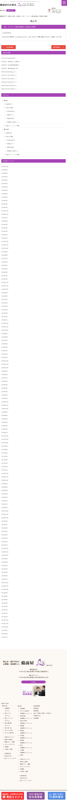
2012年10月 (4, 627)
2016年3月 (4, 501)
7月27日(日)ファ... (9, 75)
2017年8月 (4, 449)
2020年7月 (4, 340)
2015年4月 (4, 535)
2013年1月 (4, 617)
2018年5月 (4, 422)
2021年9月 (4, 292)
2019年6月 (4, 381)
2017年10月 (4, 443)
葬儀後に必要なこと (13, 122)
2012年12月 (4, 620)
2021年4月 (4, 310)
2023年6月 (4, 221)
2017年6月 (4, 453)
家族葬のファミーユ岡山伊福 (26, 714)
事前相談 (36, 711)
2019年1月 (4, 398)
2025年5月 (4, 183)
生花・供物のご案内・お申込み (42, 713)
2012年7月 (4, 637)
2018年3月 (4, 426)
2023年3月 (4, 231)
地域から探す (5, 703)
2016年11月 (4, 477)
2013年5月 (4, 603)
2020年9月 (4, 333)
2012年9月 (4, 630)
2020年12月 (4, 323)
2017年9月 (4, 446)
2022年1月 (4, 279)
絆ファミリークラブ (10, 758)
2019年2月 (4, 395)
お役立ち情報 (9, 108)
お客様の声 (8, 104)
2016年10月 (4, 480)
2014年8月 (4, 562)
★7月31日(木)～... (9, 85)
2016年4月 (4, 497)
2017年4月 (4, 460)
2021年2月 (4, 316)
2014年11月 (4, 552)
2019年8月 (4, 374)
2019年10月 (4, 368)
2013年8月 (4, 596)
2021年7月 (4, 299)
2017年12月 (4, 436)
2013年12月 (4, 582)
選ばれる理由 (8, 739)
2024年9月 (4, 190)
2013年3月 (4, 610)
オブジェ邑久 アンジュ (9, 717)
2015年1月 (4, 545)
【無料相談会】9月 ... (10, 68)
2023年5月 (4, 224)
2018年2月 (4, 429)
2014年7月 (4, 565)
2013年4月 (4, 606)
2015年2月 (4, 541)
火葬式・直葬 (8, 749)
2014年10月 (4, 555)
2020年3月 (4, 350)
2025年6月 (4, 180)
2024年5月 (4, 197)
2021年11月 (4, 286)
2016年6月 (4, 490)
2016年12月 (4, 473)
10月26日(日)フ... (9, 58)
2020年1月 (4, 357)
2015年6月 (4, 528)
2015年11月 (4, 514)
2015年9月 (4, 521)
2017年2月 (4, 466)
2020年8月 (4, 337)
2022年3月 (4, 272)
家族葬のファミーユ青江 (26, 744)
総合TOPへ (11, 10)
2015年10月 (4, 518)
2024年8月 (4, 194)
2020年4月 (4, 347)
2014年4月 (4, 576)
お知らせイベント (10, 737)
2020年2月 (4, 354)
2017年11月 (4, 439)
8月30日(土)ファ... (9, 72)
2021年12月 (4, 282)
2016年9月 (4, 484)
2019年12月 (4, 361)
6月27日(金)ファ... (9, 89)
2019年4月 (4, 388)
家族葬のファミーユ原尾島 (26, 724)
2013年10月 (4, 589)
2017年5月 (4, 456)
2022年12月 (4, 241)
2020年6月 (4, 344)
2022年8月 (4, 255)
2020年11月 (4, 327)
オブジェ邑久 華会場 (8, 722)
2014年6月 (4, 569)
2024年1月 (4, 207)
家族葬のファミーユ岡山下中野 (26, 719)
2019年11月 (4, 364)
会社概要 (36, 718)
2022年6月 (4, 262)
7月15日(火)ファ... (9, 82)
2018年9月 (4, 412)
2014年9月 (4, 559)
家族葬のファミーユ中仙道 (26, 734)
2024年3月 (4, 204)
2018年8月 (4, 415)
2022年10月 (4, 248)
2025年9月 (4, 170)
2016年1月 (4, 507)
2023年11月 (4, 214)
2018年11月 (4, 405)
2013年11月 (4, 586)
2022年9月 (4, 252)
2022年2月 (4, 275)
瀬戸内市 (4, 706)
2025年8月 (4, 173)
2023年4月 (4, 228)
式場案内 (7, 708)
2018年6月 (4, 419)
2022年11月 (4, 245)
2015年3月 (4, 538)
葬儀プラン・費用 (10, 742)
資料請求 (36, 708)
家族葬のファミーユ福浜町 (26, 739)
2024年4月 (4, 200)
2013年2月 (4, 613)
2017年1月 (4, 470)
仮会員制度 (37, 706)
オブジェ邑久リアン (8, 712)
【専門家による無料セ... (11, 61)
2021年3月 (4, 313)
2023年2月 (4, 235)
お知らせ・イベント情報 (12, 126)
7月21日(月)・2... (9, 78)
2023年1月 (4, 238)
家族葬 (7, 747)
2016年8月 (4, 487)
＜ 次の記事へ (8, 47)
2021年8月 (4, 296)
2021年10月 (4, 289)
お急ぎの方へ (8, 756)
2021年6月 (4, 303)
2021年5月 (4, 306)
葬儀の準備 (10, 118)
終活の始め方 (11, 111)
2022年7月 (4, 258)
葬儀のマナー (11, 115)
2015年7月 (4, 524)
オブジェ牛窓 (8, 730)
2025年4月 (4, 187)
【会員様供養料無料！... (11, 65)
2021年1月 (4, 320)
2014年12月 (4, 548)
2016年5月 (4, 494)
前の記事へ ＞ (58, 47)
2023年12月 (4, 211)
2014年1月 (4, 579)
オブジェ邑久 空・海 (8, 727)
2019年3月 (4, 391)
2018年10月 (4, 408)
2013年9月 (4, 593)
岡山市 (20, 706)
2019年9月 (4, 371)
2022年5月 (4, 265)
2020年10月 (4, 330)
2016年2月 (4, 504)
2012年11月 (4, 623)
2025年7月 (4, 177)
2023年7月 (4, 217)
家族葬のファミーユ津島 (26, 754)
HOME (33, 682)
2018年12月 (4, 402)
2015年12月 (4, 511)
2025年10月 (4, 166)
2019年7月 (4, 378)
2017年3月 (4, 463)
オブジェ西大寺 (9, 733)
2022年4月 (4, 269)
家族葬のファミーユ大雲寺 (26, 749)
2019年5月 (4, 385)
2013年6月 (4, 599)
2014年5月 (4, 572)
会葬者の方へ (37, 716)
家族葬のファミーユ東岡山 (26, 729)
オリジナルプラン (10, 744)
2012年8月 (4, 634)
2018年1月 (4, 432)
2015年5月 (4, 531)
